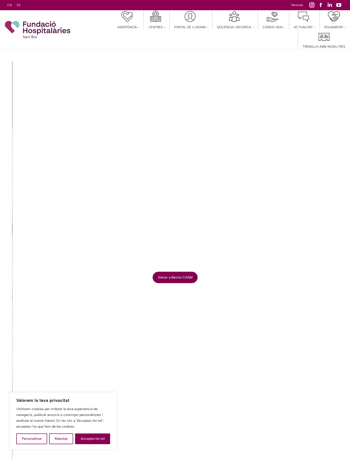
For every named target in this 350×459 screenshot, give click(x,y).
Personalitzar (32, 439)
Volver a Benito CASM (175, 277)
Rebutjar (61, 439)
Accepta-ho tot (93, 439)
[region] (63, 420)
